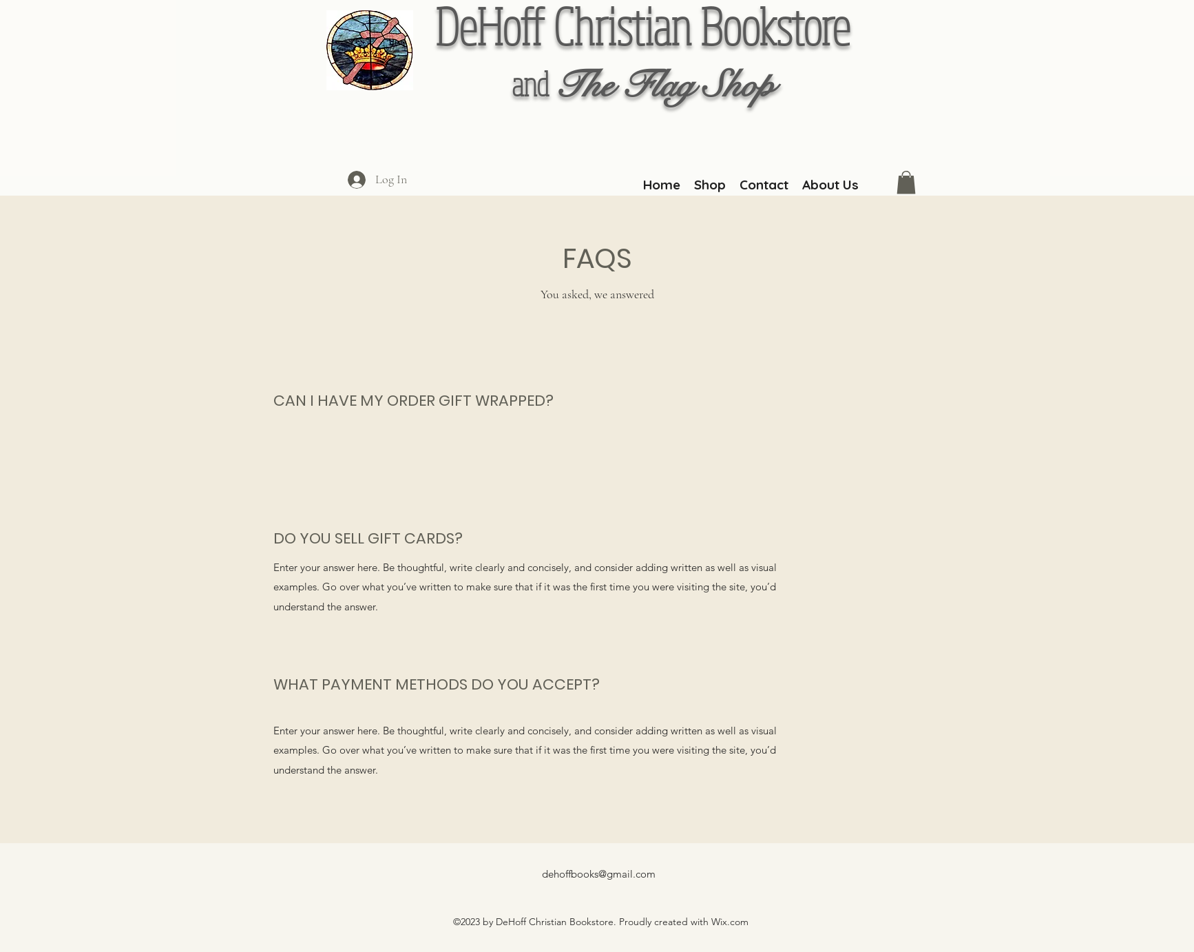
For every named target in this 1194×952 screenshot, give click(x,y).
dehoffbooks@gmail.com (599, 873)
